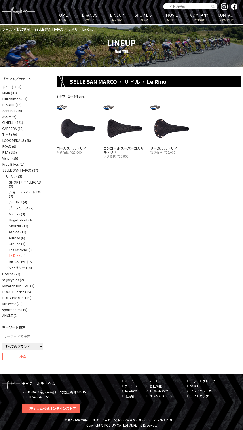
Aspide (14, 231)
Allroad (14, 237)
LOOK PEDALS (13, 140)
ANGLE (7, 315)
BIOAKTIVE (17, 261)
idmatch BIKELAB (15, 285)
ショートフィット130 (25, 192)
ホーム (62, 16)
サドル (73, 29)
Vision (6, 158)
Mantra (14, 214)
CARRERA (9, 128)
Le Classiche (18, 249)
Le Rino (15, 255)
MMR (6, 92)
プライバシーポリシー (205, 391)
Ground (14, 243)
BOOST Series (13, 291)
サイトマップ (199, 396)
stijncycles (10, 279)
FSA (5, 152)
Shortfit (15, 226)
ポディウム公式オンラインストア (51, 408)
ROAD (6, 146)
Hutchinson (11, 98)
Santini (7, 110)
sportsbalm (11, 309)
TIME (6, 134)
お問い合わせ (226, 16)
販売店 (144, 16)
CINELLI (8, 122)
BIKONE (8, 104)
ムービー (172, 16)
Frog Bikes (10, 164)
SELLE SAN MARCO (48, 29)
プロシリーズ (18, 208)
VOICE (194, 386)
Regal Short (18, 220)
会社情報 (199, 16)
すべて (7, 86)
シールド (15, 202)
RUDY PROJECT (14, 297)
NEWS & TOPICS (161, 396)
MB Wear (9, 303)
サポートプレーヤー (204, 381)
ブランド (89, 16)
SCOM (6, 116)
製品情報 (117, 16)
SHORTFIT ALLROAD (25, 182)
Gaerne (7, 273)
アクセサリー (15, 267)
